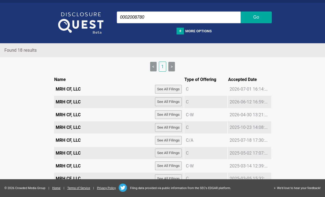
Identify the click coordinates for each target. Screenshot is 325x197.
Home (56, 188)
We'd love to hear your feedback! (299, 188)
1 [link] (162, 66)
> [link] (172, 66)
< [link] (153, 66)
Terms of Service (78, 188)
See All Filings (168, 89)
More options (198, 31)
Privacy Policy (106, 188)
